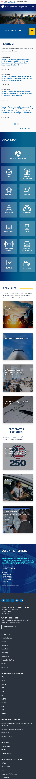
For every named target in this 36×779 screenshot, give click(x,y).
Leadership (4, 653)
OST (2, 710)
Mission (3, 642)
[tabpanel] (18, 88)
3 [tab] (21, 124)
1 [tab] (15, 124)
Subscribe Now (10, 627)
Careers (3, 664)
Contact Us (4, 667)
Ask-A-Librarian (6, 736)
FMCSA (3, 684)
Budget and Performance (9, 774)
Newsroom (4, 645)
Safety (3, 750)
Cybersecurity (5, 746)
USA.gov (3, 763)
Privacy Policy (5, 767)
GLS (2, 695)
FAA (2, 677)
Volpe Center (5, 733)
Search (32, 31)
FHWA (3, 680)
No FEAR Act (5, 778)
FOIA (2, 770)
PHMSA (3, 714)
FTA (2, 692)
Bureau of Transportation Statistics (12, 729)
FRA (2, 688)
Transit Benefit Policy (7, 660)
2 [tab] (18, 124)
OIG (2, 706)
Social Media (5, 649)
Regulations (5, 656)
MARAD (3, 699)
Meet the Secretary (7, 638)
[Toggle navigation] (33, 6)
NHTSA (3, 703)
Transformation (6, 753)
